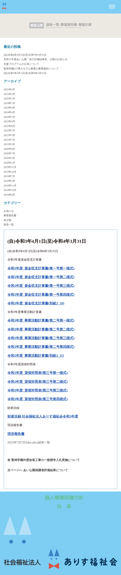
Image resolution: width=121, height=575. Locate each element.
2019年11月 (10, 167)
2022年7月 (9, 130)
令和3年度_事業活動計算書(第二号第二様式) (40, 329)
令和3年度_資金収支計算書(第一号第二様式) (40, 277)
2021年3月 (9, 144)
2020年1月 (9, 162)
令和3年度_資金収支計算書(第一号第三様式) (40, 286)
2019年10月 (10, 171)
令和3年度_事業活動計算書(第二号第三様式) (40, 338)
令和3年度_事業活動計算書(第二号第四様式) (40, 347)
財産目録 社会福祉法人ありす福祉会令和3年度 (42, 416)
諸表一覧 (9, 224)
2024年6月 (9, 107)
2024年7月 (9, 103)
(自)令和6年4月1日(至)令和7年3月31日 (25, 54)
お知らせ (9, 211)
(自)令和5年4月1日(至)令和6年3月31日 (25, 73)
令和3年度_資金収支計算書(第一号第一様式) (40, 268)
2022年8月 (9, 126)
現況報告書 (15, 434)
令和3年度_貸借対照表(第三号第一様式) (37, 373)
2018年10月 (10, 190)
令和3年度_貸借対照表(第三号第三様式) (37, 390)
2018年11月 (10, 185)
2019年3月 (9, 180)
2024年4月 (9, 112)
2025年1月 (9, 98)
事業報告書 (10, 215)
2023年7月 (9, 116)
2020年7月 (9, 153)
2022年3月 (9, 135)
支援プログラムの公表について (21, 63)
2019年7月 (9, 176)
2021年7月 (9, 139)
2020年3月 (9, 158)
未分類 (7, 220)
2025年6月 (9, 89)
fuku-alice (32, 442)
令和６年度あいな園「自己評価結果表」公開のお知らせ (35, 59)
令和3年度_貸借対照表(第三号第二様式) (37, 381)
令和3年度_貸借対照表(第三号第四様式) (37, 399)
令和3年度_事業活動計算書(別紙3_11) (35, 355)
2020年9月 (9, 148)
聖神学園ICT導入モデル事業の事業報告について (31, 68)
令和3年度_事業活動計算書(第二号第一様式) (40, 320)
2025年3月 (9, 94)
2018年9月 (9, 194)
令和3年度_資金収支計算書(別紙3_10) (35, 303)
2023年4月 (9, 121)
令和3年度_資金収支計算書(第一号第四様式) (40, 294)
